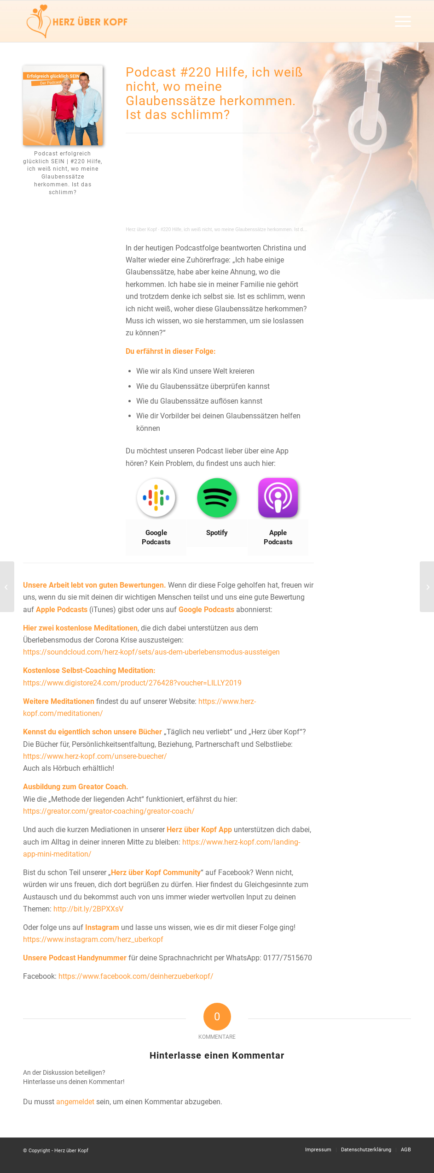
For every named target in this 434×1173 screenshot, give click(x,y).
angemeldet (75, 1101)
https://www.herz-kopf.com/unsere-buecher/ (95, 756)
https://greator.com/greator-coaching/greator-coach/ (109, 811)
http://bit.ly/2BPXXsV (88, 909)
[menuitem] (398, 21)
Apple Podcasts (61, 609)
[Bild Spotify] (217, 512)
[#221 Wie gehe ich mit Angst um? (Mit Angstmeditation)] (427, 586)
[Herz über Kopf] (76, 21)
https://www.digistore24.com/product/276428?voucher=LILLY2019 (132, 683)
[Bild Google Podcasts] (156, 516)
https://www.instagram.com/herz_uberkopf (93, 939)
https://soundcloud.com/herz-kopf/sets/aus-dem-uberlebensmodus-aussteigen (151, 652)
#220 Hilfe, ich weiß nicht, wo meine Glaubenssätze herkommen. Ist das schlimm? (245, 229)
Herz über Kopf (141, 229)
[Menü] (398, 21)
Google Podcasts (206, 609)
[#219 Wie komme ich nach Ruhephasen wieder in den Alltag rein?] (7, 586)
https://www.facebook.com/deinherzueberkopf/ (136, 976)
